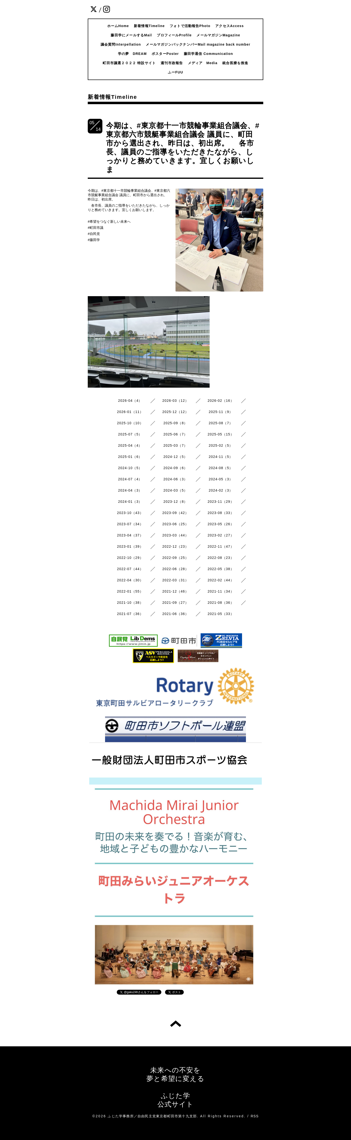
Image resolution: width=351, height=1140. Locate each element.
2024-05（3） (221, 479)
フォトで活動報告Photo (190, 26)
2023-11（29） (221, 502)
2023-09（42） (175, 513)
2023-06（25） (175, 524)
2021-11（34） (221, 591)
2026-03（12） (175, 401)
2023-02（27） (221, 535)
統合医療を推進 (235, 63)
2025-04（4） (130, 445)
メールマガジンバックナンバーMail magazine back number (198, 44)
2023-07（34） (130, 524)
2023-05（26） (221, 524)
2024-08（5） (221, 468)
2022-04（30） (130, 580)
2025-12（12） (175, 412)
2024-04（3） (130, 490)
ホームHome (118, 26)
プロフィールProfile (174, 35)
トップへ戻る (175, 1023)
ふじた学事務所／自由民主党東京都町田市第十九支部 (152, 1116)
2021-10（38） (130, 603)
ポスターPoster (165, 54)
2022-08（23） (221, 558)
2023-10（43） (130, 513)
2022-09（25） (175, 558)
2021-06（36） (175, 614)
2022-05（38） (221, 569)
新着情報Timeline (149, 26)
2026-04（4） (130, 401)
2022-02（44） (221, 580)
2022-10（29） (130, 558)
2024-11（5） (221, 457)
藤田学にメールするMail (131, 35)
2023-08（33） (221, 513)
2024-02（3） (221, 490)
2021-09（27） (175, 603)
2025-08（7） (221, 423)
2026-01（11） (130, 412)
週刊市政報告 (172, 63)
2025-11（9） (221, 412)
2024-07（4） (130, 479)
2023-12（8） (175, 502)
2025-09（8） (175, 423)
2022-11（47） (221, 546)
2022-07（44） (130, 569)
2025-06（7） (175, 434)
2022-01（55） (130, 591)
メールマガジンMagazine (218, 35)
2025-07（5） (130, 434)
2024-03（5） (175, 490)
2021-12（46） (175, 591)
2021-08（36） (221, 603)
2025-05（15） (221, 434)
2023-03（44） (175, 535)
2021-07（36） (130, 614)
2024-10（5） (130, 468)
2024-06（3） (175, 479)
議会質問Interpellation (121, 44)
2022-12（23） (175, 546)
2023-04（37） (130, 535)
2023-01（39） (130, 546)
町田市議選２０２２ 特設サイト (129, 63)
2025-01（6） (130, 457)
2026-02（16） (221, 401)
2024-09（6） (175, 468)
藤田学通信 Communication (208, 54)
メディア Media (203, 63)
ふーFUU (175, 72)
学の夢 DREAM (132, 54)
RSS (255, 1116)
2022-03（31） (175, 580)
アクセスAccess (229, 26)
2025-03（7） (175, 445)
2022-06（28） (175, 569)
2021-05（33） (221, 614)
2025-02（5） (221, 445)
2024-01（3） (130, 502)
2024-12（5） (175, 457)
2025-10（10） (130, 423)
